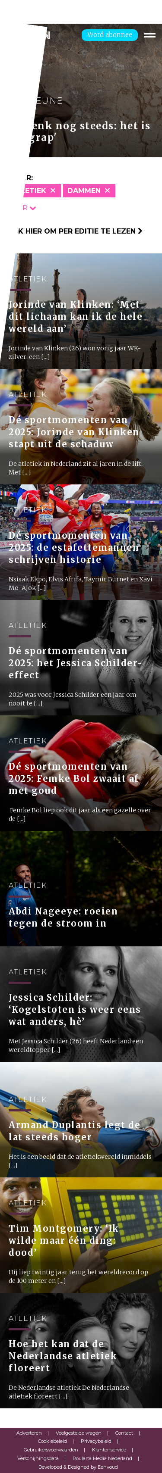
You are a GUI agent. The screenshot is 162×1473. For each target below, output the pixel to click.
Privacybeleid (96, 1441)
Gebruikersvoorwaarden (51, 1450)
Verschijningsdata (38, 1458)
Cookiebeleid (52, 1441)
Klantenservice (109, 1450)
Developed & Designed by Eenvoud (78, 1467)
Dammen (84, 191)
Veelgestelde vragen (79, 1433)
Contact (124, 1433)
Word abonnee (109, 35)
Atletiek (28, 191)
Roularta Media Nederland (102, 1458)
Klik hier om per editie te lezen (74, 231)
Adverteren (29, 1433)
